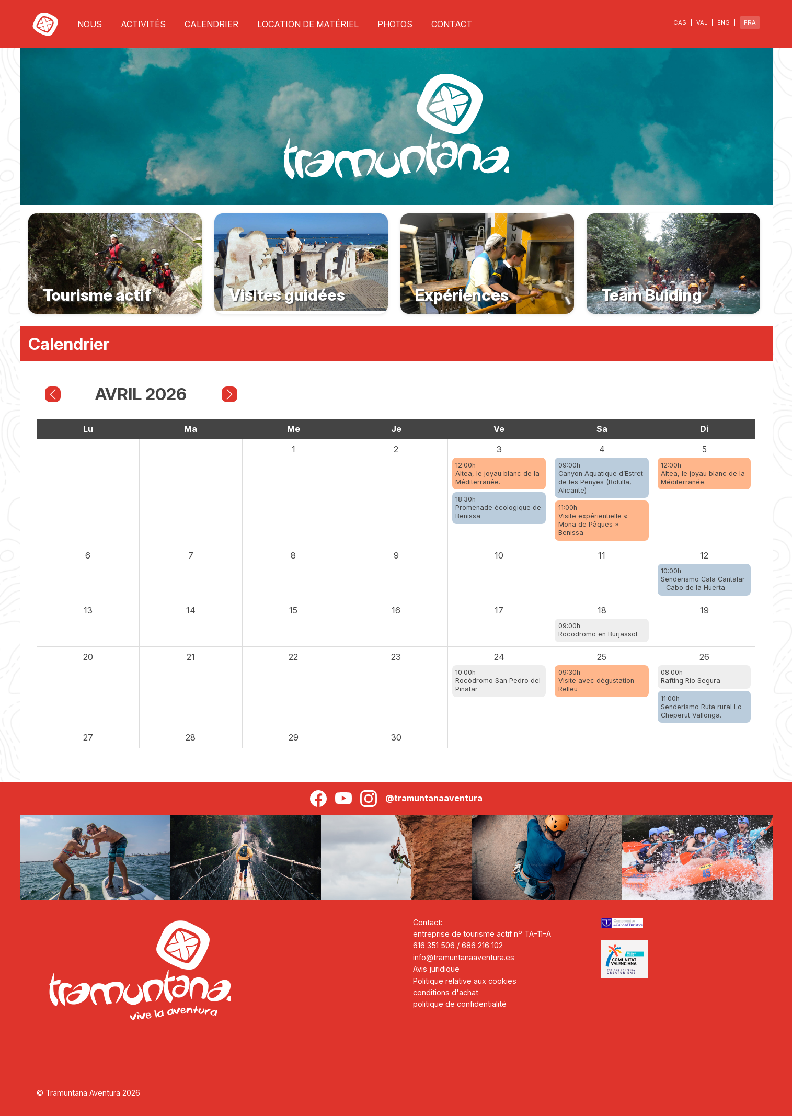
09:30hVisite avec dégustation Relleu (596, 680)
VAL (701, 22)
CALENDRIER (211, 24)
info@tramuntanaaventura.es (463, 957)
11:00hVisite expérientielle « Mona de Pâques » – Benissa (592, 520)
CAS (679, 22)
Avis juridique (436, 968)
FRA (750, 22)
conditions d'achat (445, 992)
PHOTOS (394, 24)
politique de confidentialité (460, 1003)
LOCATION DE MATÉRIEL (308, 24)
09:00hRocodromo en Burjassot (598, 630)
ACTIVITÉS (143, 24)
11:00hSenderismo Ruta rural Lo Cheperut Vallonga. (701, 706)
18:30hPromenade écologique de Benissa (498, 507)
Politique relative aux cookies (464, 980)
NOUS (89, 24)
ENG (723, 22)
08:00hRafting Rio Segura (690, 676)
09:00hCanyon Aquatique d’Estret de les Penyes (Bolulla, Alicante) (600, 477)
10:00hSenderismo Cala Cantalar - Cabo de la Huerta (703, 579)
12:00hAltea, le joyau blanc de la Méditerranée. (497, 473)
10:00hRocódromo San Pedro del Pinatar (498, 680)
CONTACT (451, 24)
